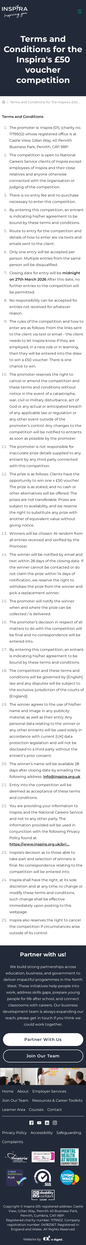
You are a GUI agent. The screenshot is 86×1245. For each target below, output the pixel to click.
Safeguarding (68, 1133)
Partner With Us (43, 1039)
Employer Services (49, 1091)
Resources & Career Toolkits (57, 1100)
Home (8, 1091)
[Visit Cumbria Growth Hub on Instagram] (55, 1123)
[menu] (79, 11)
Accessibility (42, 1133)
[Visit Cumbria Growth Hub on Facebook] (31, 1123)
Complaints (12, 1142)
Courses (36, 1109)
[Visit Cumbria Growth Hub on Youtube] (39, 1123)
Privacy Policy (14, 1133)
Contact (54, 1109)
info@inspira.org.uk (61, 776)
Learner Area (13, 1109)
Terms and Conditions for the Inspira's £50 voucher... (44, 102)
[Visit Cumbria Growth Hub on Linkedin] (47, 1123)
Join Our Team (43, 1056)
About (23, 1091)
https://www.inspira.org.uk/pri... (39, 844)
